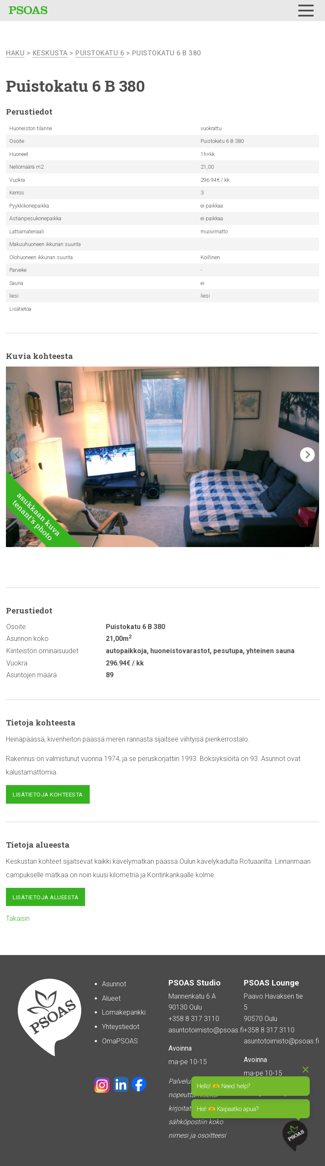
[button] (307, 454)
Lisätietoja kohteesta (48, 794)
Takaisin (18, 918)
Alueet (111, 998)
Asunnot (114, 984)
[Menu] (306, 10)
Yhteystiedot (120, 1027)
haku (15, 53)
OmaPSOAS (120, 1041)
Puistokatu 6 (99, 53)
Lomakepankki (124, 1012)
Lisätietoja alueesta (45, 897)
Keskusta (50, 53)
